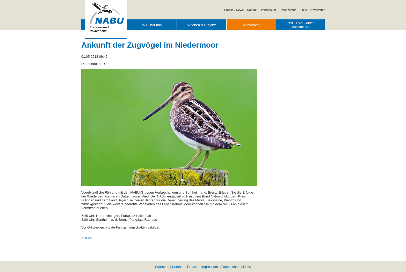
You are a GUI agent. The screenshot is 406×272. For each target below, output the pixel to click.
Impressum (268, 9)
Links (303, 9)
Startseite (162, 267)
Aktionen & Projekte (201, 25)
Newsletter (317, 9)
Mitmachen (251, 25)
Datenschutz (287, 9)
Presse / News (234, 9)
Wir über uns (152, 25)
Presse (192, 267)
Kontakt (252, 9)
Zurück (86, 238)
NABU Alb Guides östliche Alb (301, 25)
